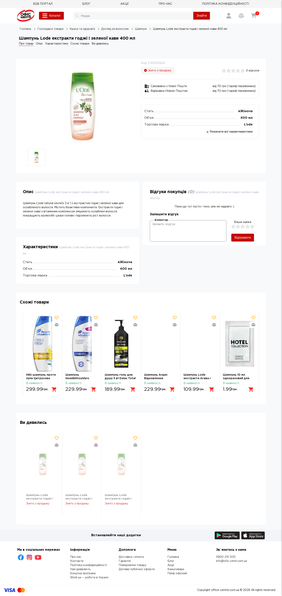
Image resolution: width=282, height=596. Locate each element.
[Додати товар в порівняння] (57, 325)
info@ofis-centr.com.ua (231, 561)
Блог (170, 561)
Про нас (75, 557)
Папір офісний (177, 573)
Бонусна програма (83, 573)
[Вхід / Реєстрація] (228, 16)
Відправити (242, 237)
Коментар (161, 220)
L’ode (248, 124)
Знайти (201, 15)
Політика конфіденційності (88, 565)
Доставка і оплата (131, 557)
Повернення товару (132, 565)
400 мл (246, 117)
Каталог (51, 15)
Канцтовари (175, 569)
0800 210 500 (226, 557)
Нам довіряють (80, 569)
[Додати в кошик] (54, 389)
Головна (173, 557)
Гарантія (125, 561)
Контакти (76, 561)
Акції (170, 565)
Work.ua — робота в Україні (89, 577)
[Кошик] (253, 16)
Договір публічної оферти (137, 569)
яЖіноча (245, 111)
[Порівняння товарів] (241, 16)
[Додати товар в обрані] (57, 317)
